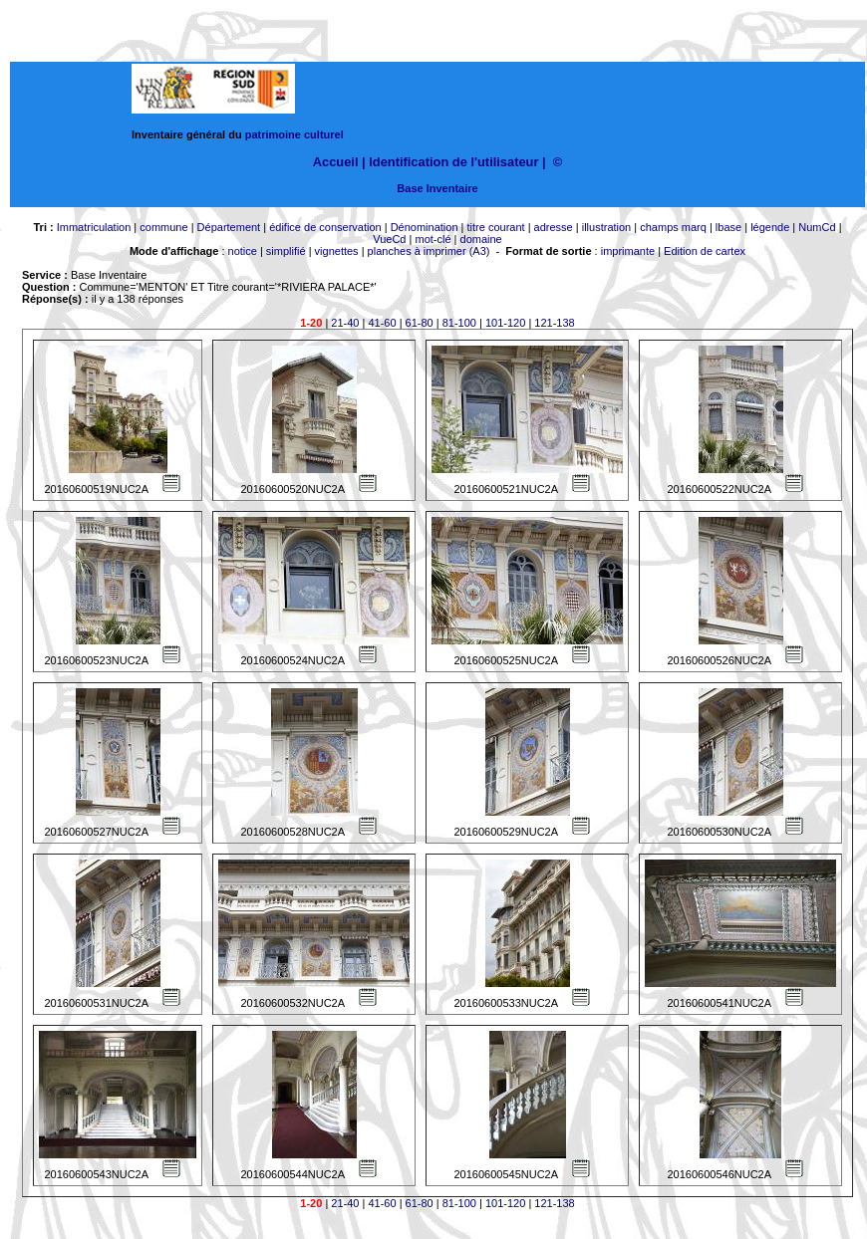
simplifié (286, 251)
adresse (553, 227)
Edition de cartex (704, 251)
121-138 (554, 323)
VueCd (389, 239)
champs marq (673, 227)
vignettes (337, 251)
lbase (728, 227)
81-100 (459, 323)
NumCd (816, 227)
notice (242, 251)
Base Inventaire (437, 188)
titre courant (496, 227)
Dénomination (424, 227)
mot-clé (432, 239)
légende (769, 227)
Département (229, 227)
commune (163, 227)
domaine (481, 239)
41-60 (382, 323)
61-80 (420, 323)
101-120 (505, 323)
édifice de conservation (325, 227)
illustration (607, 227)
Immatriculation (94, 227)
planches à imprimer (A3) (429, 251)
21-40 (345, 323)
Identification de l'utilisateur (453, 161)
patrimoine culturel (294, 134)
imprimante (628, 251)
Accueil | (339, 161)
